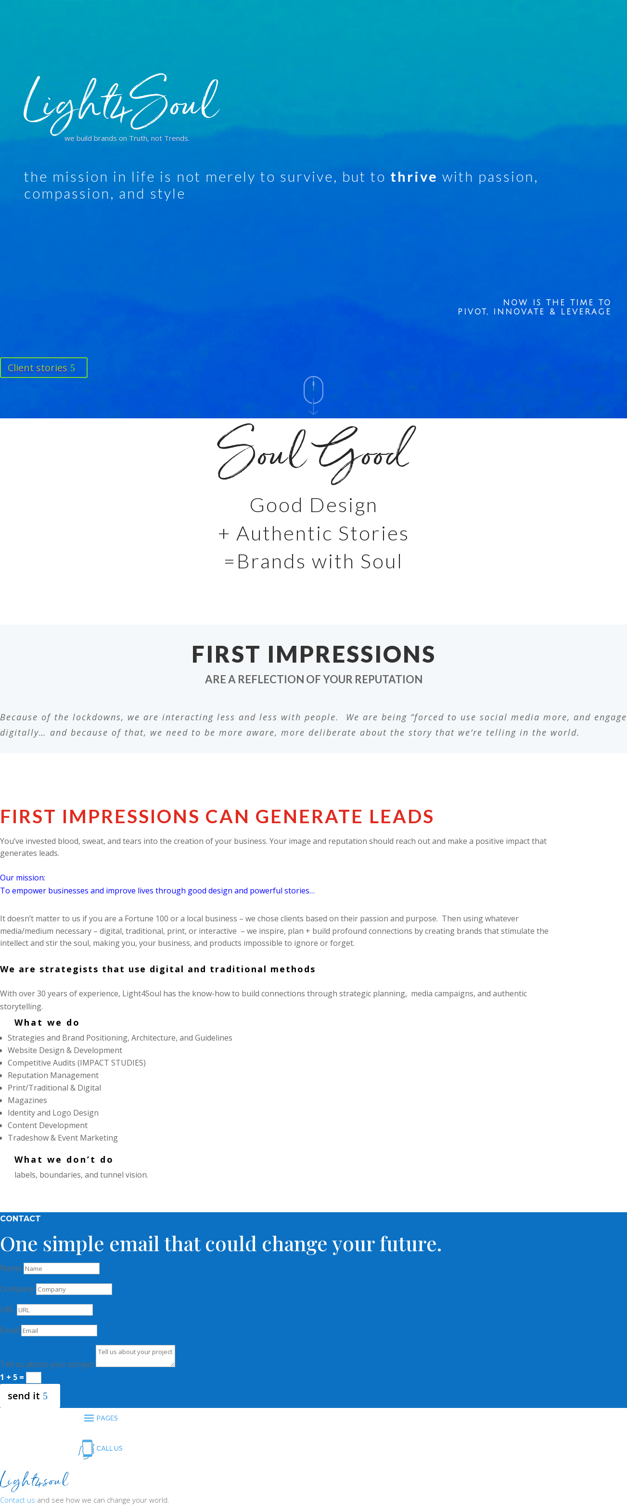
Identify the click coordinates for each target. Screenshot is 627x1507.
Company (17, 1288)
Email (9, 1330)
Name (11, 1268)
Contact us (17, 1500)
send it (24, 1395)
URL (7, 1309)
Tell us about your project (47, 1364)
